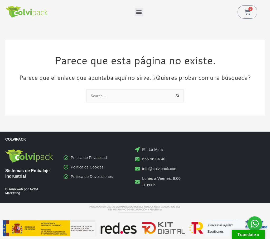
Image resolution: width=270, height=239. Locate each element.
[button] (139, 12)
